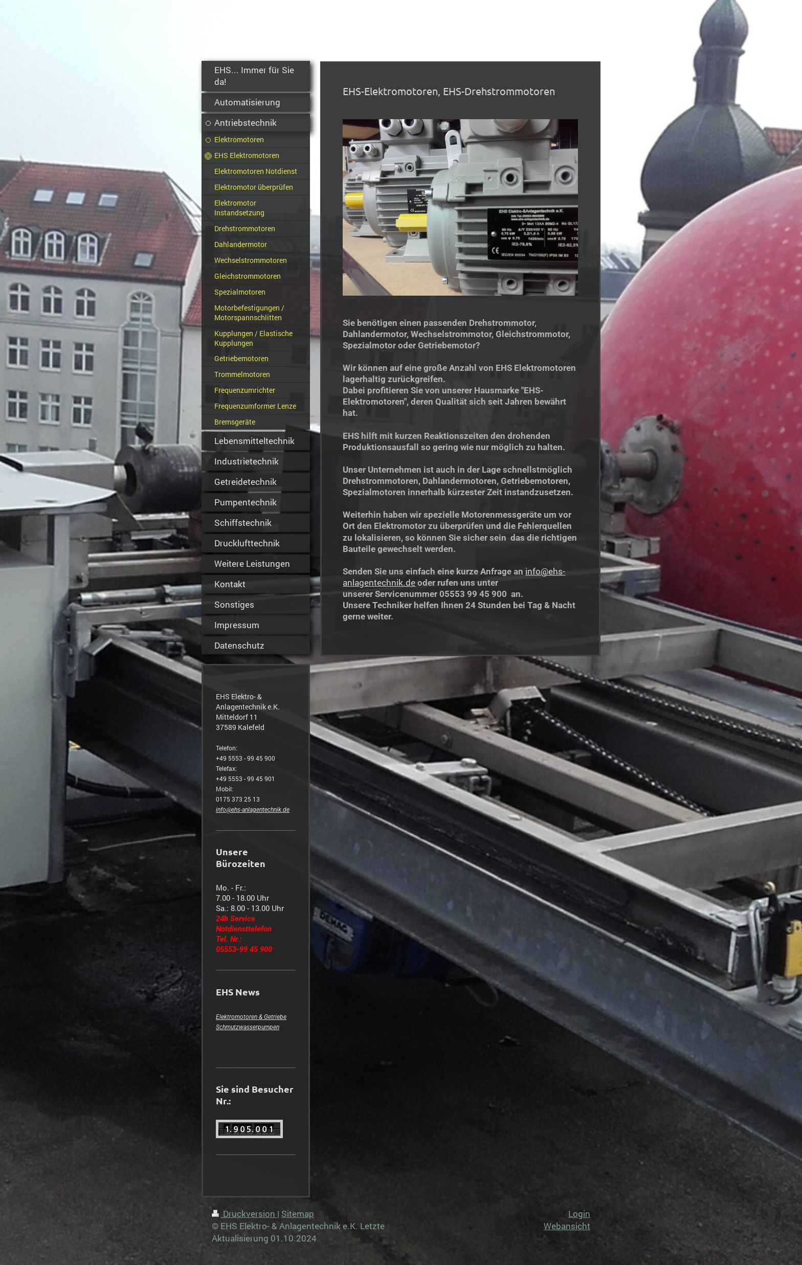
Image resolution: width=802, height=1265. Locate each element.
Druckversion (244, 1213)
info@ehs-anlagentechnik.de (252, 809)
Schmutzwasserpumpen (247, 1027)
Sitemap (297, 1213)
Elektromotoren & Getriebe (251, 1016)
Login (579, 1213)
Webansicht (567, 1226)
